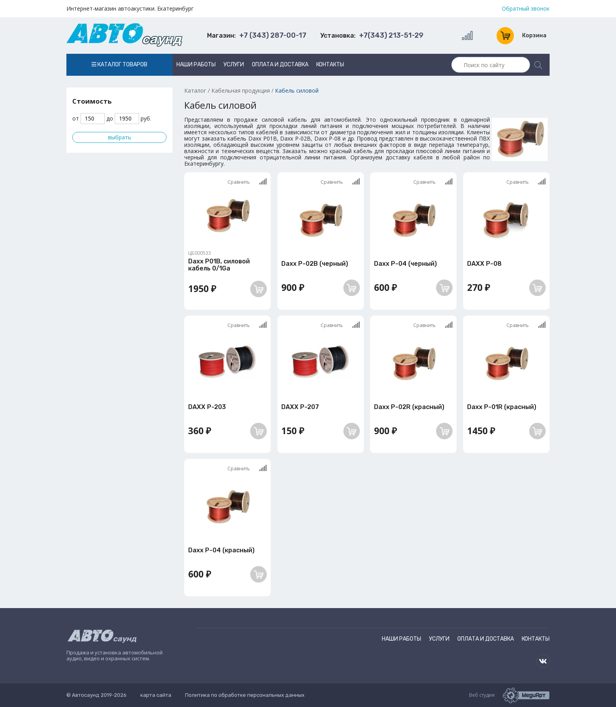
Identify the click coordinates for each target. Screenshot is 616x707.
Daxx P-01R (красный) (501, 407)
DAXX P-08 (484, 263)
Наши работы (196, 64)
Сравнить (247, 181)
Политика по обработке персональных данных (244, 695)
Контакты (330, 64)
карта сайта (155, 695)
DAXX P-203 (207, 407)
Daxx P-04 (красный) (221, 550)
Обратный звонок (526, 8)
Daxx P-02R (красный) (409, 407)
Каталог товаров (119, 64)
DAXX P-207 (300, 407)
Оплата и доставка (280, 64)
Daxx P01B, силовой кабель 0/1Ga (219, 265)
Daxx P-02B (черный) (314, 263)
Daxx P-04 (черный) (405, 263)
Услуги (234, 64)
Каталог (195, 90)
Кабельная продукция (240, 90)
